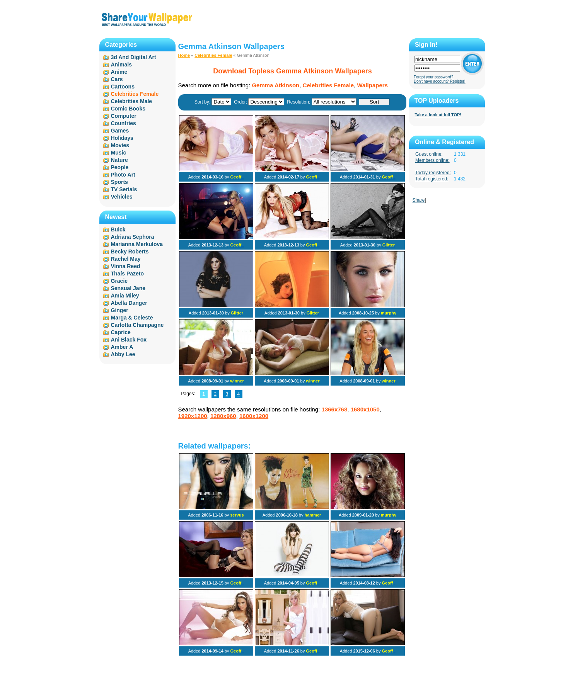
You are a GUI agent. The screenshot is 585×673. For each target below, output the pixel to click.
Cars (117, 79)
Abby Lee (123, 354)
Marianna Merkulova (137, 244)
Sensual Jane (128, 288)
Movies (120, 145)
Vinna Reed (125, 266)
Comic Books (128, 108)
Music (118, 153)
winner (237, 381)
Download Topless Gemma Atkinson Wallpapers (292, 71)
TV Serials (124, 189)
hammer (313, 515)
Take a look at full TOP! (438, 114)
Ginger (119, 310)
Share (419, 200)
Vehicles (122, 197)
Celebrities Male (131, 101)
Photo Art (123, 175)
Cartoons (123, 86)
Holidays (122, 138)
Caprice (121, 332)
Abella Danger (129, 303)
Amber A (122, 347)
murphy (388, 313)
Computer (123, 116)
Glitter (388, 245)
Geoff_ (237, 177)
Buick (118, 229)
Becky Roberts (130, 251)
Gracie (119, 281)
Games (120, 130)
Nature (119, 160)
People (120, 167)
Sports (119, 182)
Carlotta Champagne (137, 325)
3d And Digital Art (133, 57)
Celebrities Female (213, 55)
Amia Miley (125, 295)
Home (184, 55)
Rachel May (126, 259)
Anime (119, 72)
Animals (121, 64)
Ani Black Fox (129, 339)
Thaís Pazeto (127, 273)
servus (237, 515)
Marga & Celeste (132, 317)
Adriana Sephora (132, 237)
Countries (123, 123)
